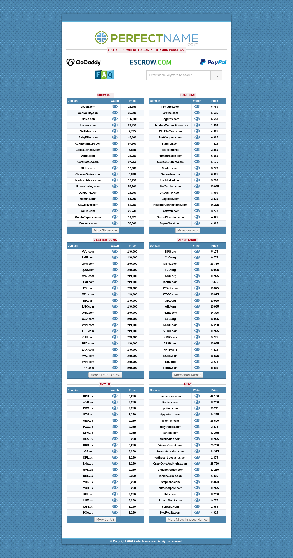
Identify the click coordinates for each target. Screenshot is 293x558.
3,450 (214, 149)
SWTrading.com (170, 186)
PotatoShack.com (170, 500)
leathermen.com (170, 396)
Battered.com (170, 143)
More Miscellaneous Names (188, 519)
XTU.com (88, 294)
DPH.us (88, 396)
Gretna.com (170, 113)
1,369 (214, 125)
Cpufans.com (170, 168)
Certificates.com (88, 162)
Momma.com (88, 199)
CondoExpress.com (88, 217)
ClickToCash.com (170, 131)
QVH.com (88, 263)
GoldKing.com (88, 192)
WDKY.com (170, 288)
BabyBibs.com (88, 137)
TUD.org (170, 270)
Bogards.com (170, 119)
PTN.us (88, 414)
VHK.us (88, 482)
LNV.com (88, 306)
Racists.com (170, 402)
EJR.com (88, 331)
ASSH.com (170, 343)
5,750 (214, 106)
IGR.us (88, 451)
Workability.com (88, 113)
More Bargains (187, 230)
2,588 (214, 506)
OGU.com (88, 282)
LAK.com (88, 349)
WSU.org (170, 276)
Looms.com (88, 125)
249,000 (132, 251)
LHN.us (88, 506)
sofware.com (170, 506)
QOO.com (87, 270)
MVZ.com (88, 355)
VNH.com (88, 361)
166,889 (132, 119)
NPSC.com (170, 325)
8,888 (214, 368)
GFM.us (88, 432)
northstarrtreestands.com (170, 457)
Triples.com (88, 119)
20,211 (214, 408)
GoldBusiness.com (88, 149)
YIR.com (87, 300)
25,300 (132, 113)
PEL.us (88, 494)
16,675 (214, 355)
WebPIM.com (170, 420)
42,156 (214, 396)
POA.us (88, 512)
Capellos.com (170, 199)
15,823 (214, 482)
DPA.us (88, 439)
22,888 (132, 106)
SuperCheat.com (170, 223)
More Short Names (187, 375)
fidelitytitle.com (170, 439)
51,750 (132, 204)
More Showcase (105, 230)
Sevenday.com (170, 174)
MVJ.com (88, 276)
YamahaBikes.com (170, 476)
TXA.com (88, 368)
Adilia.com (88, 211)
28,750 (132, 125)
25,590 (214, 420)
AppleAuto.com (170, 414)
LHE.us (88, 500)
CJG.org (170, 257)
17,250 (132, 180)
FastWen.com (170, 211)
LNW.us (88, 463)
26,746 (132, 211)
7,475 (214, 282)
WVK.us (88, 402)
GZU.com (88, 319)
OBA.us (88, 420)
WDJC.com (170, 294)
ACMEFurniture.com (88, 143)
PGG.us (88, 427)
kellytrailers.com (170, 427)
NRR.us (88, 445)
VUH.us (88, 488)
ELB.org (170, 319)
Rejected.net (170, 149)
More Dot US (105, 519)
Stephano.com (170, 482)
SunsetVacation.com (170, 217)
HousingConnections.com (170, 204)
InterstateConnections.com (170, 125)
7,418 (214, 143)
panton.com (170, 432)
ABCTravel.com (88, 204)
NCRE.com (170, 355)
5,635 (214, 113)
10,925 (132, 217)
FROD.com (170, 368)
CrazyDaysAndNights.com (170, 463)
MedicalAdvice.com (88, 180)
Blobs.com (88, 168)
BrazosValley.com (88, 186)
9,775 (132, 131)
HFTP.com (170, 349)
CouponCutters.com (170, 162)
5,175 (214, 162)
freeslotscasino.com (170, 451)
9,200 (214, 180)
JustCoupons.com (170, 137)
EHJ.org (170, 361)
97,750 (132, 162)
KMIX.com (170, 337)
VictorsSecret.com (170, 445)
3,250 (132, 396)
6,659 (214, 119)
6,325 (214, 137)
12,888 (132, 168)
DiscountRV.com (170, 192)
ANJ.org (170, 306)
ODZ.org (170, 300)
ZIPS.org (170, 251)
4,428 (214, 349)
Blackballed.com (170, 180)
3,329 (214, 199)
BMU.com (88, 257)
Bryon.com (88, 106)
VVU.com (88, 251)
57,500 (132, 143)
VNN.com (88, 325)
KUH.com (88, 337)
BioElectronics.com (170, 469)
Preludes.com (170, 106)
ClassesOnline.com (88, 174)
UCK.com (88, 288)
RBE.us (88, 476)
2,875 (214, 427)
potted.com (170, 408)
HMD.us (88, 469)
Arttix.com (88, 155)
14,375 (214, 204)
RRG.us (88, 408)
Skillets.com (88, 131)
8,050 (214, 192)
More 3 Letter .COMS (105, 375)
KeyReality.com (170, 512)
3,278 (214, 168)
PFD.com (88, 343)
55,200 (132, 199)
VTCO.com (170, 331)
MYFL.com (170, 263)
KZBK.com (170, 282)
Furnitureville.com (170, 155)
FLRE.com (170, 312)
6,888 (132, 149)
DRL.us (88, 457)
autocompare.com (170, 488)
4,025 (214, 131)
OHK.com (88, 312)
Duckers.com (88, 223)
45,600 (132, 137)
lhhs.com (170, 494)
